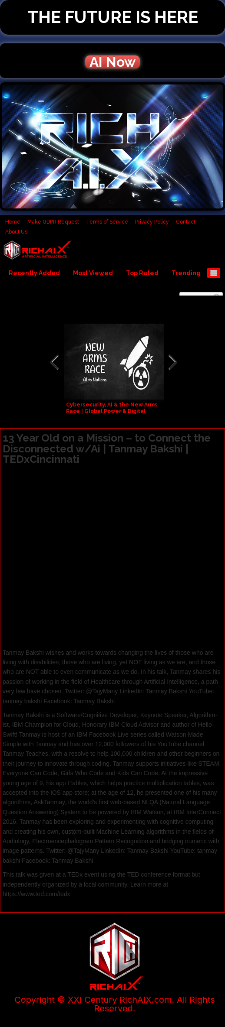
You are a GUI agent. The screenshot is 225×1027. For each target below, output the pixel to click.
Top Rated (142, 273)
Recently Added (34, 273)
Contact (185, 222)
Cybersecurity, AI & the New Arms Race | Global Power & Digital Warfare (112, 411)
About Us (16, 232)
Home (12, 222)
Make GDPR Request (53, 222)
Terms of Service (107, 222)
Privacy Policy (152, 222)
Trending (186, 273)
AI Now (112, 61)
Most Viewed (93, 273)
